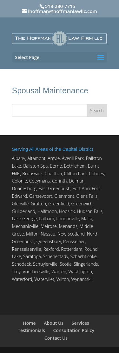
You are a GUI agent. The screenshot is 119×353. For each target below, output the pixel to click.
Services (80, 323)
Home (29, 323)
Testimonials (31, 330)
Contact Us (56, 338)
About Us (53, 323)
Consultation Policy (73, 330)
